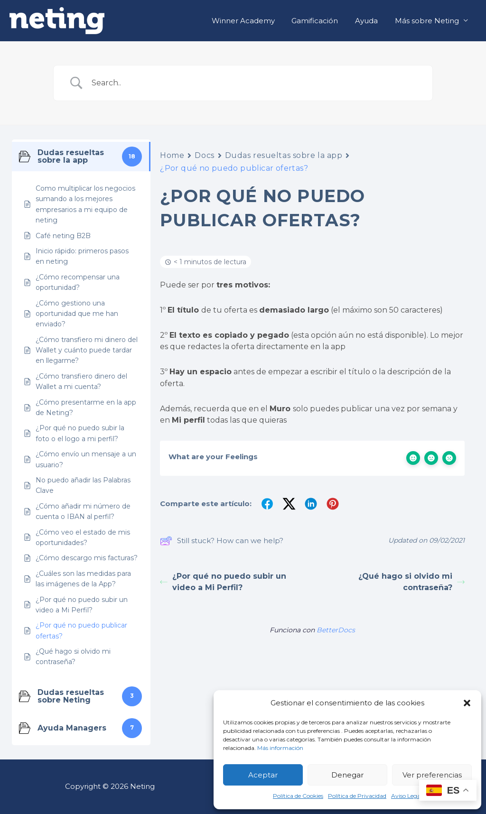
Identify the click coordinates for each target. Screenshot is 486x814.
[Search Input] (254, 83)
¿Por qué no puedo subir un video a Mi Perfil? (223, 582)
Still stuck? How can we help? (221, 541)
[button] (467, 703)
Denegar (347, 774)
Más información (280, 747)
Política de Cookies (298, 795)
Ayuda (370, 20)
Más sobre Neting (428, 20)
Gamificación (322, 20)
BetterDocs (336, 630)
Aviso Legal (406, 795)
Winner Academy (252, 20)
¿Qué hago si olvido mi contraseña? (411, 582)
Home (172, 155)
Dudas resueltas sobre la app (284, 155)
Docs (204, 155)
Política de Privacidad (357, 795)
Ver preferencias (432, 774)
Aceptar (263, 774)
